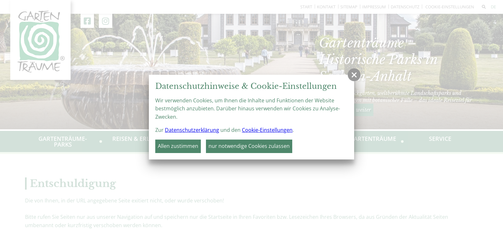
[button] (354, 74)
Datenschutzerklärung (192, 129)
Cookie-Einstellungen (267, 129)
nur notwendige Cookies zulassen (249, 146)
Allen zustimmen (178, 146)
